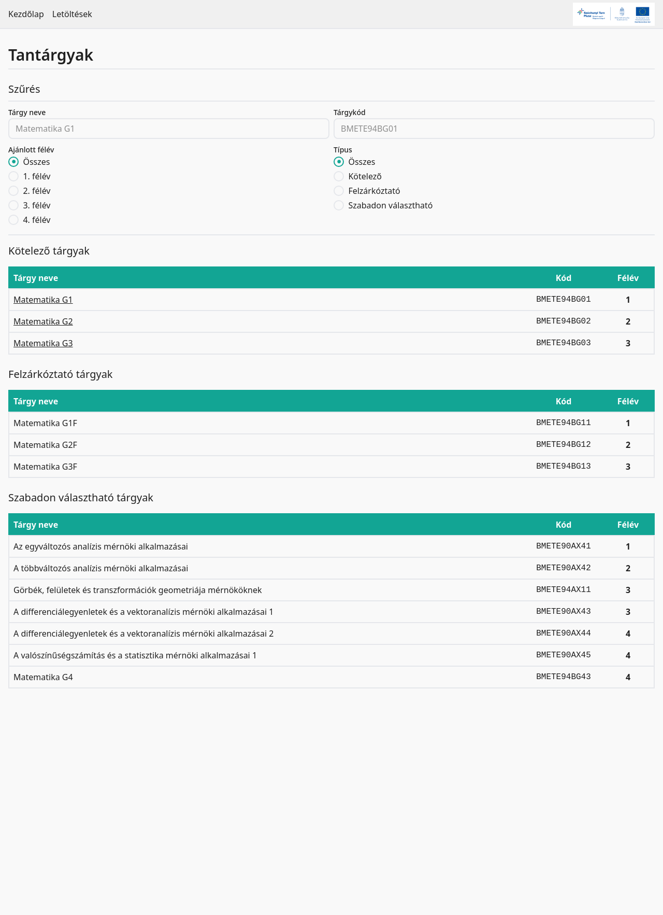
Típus (343, 149)
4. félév (36, 220)
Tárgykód (350, 112)
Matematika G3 (43, 343)
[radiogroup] (168, 191)
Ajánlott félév (31, 149)
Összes (36, 161)
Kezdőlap (26, 14)
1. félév (36, 176)
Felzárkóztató (374, 190)
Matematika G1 (43, 299)
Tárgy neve (27, 112)
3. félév (36, 205)
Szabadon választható (390, 205)
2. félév (36, 190)
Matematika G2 (43, 321)
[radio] (13, 162)
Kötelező (365, 176)
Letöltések (72, 14)
